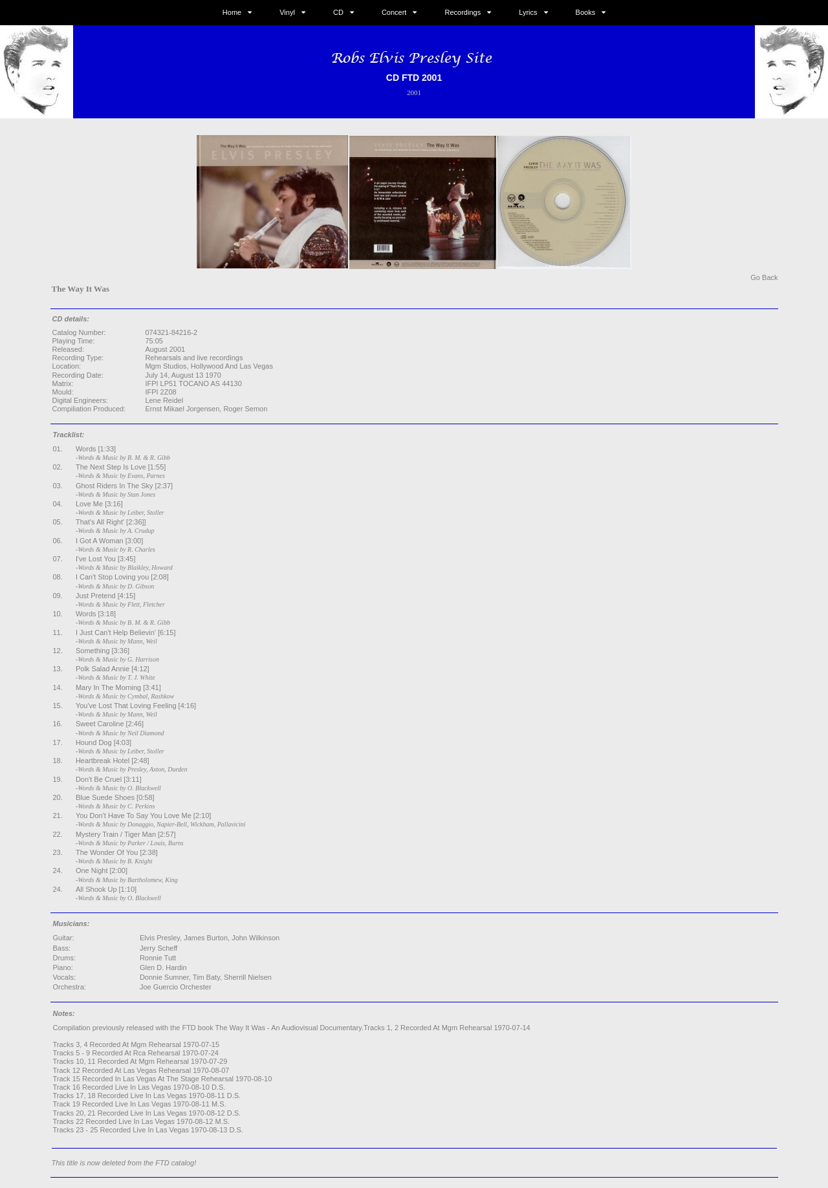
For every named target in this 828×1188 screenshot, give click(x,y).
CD (338, 12)
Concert (394, 12)
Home (232, 12)
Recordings (463, 12)
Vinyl (287, 12)
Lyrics (528, 12)
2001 (414, 92)
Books (586, 12)
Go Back (764, 277)
